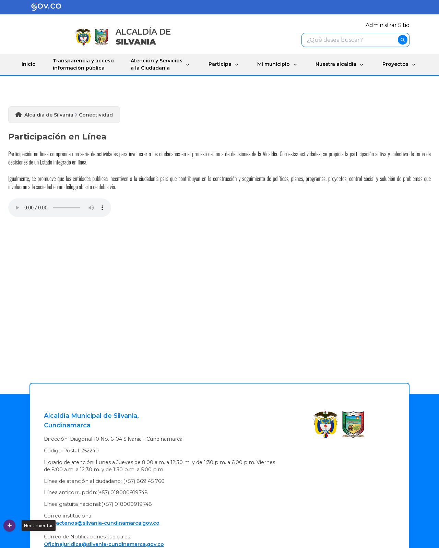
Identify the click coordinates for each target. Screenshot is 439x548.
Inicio (29, 64)
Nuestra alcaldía (336, 64)
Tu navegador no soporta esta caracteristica (59, 207)
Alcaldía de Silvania (48, 115)
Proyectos (395, 64)
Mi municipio (273, 64)
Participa (220, 64)
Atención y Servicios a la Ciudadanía (156, 64)
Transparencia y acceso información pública (83, 64)
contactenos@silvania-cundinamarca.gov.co (101, 523)
